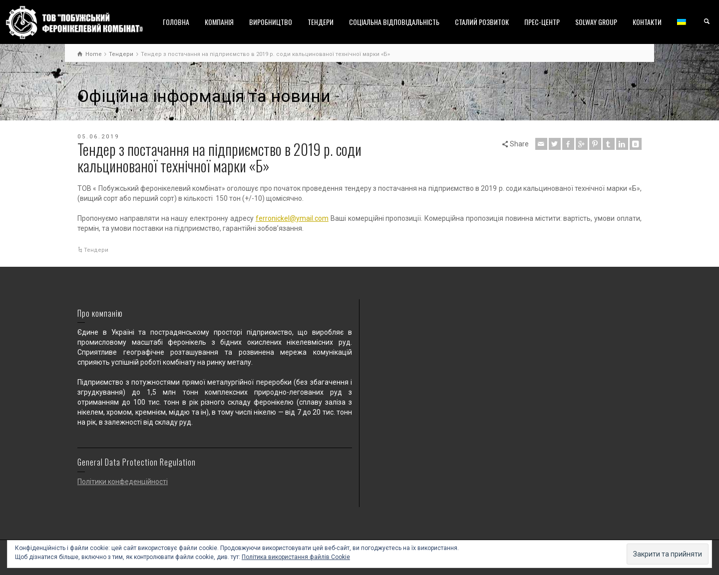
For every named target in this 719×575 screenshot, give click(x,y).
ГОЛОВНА (176, 21)
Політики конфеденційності (122, 482)
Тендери (96, 250)
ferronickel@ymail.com (292, 218)
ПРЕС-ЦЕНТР (542, 21)
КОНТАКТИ (647, 21)
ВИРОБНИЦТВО (270, 21)
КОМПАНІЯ (219, 21)
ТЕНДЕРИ (321, 21)
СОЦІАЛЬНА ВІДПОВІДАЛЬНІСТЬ (394, 21)
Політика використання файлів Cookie (296, 557)
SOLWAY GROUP (596, 21)
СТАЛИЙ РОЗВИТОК (482, 21)
